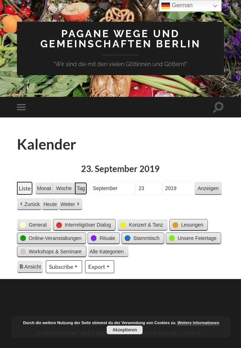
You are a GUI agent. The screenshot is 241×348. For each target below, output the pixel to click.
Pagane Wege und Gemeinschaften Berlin (120, 39)
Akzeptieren (124, 329)
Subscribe (64, 266)
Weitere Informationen (198, 323)
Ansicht (30, 267)
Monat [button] (44, 188)
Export (99, 266)
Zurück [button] (29, 204)
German (176, 5)
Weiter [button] (71, 204)
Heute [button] (50, 204)
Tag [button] (81, 188)
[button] (34, 225)
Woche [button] (64, 188)
